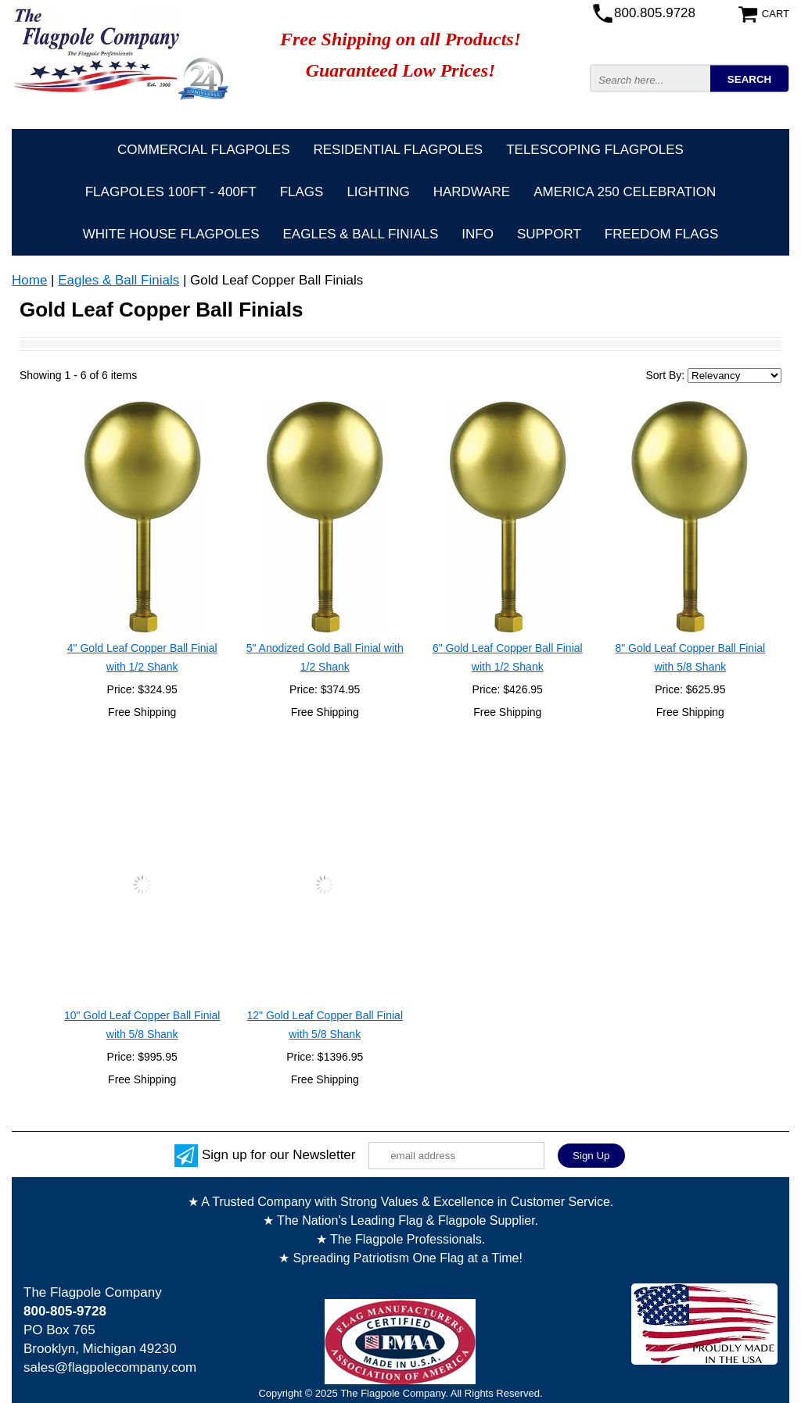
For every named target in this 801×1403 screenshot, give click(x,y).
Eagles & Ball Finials (361, 234)
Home (29, 280)
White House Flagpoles (171, 234)
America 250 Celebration (624, 191)
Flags (302, 191)
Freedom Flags (661, 234)
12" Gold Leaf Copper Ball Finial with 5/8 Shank (324, 1024)
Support (549, 234)
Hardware (472, 191)
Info (478, 234)
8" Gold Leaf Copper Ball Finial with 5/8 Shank (690, 657)
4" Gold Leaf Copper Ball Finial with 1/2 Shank (142, 657)
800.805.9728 (654, 12)
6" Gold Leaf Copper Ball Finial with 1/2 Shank (508, 657)
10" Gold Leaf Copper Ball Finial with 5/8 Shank (142, 1024)
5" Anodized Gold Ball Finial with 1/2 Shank (325, 657)
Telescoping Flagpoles (595, 149)
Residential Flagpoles (398, 149)
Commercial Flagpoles (203, 149)
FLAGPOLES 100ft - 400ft (171, 191)
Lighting (378, 191)
